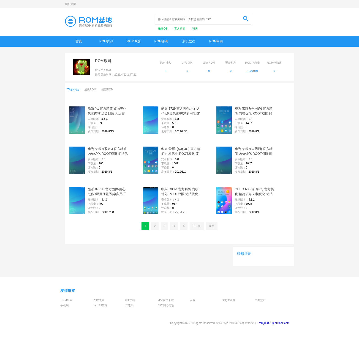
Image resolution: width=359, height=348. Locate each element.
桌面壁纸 (260, 300)
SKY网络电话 (166, 305)
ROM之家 (99, 300)
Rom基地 (88, 21)
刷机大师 (70, 4)
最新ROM (107, 89)
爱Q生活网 (228, 300)
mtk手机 (130, 300)
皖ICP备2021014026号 (230, 323)
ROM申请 (216, 41)
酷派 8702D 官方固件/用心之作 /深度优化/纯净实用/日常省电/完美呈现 (107, 191)
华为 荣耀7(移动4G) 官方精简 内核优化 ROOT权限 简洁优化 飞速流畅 (180, 151)
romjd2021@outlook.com (274, 323)
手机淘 (64, 305)
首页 (79, 41)
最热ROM (90, 89)
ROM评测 (161, 41)
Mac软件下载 (166, 300)
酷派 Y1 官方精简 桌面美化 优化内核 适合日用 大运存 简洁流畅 (107, 111)
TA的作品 (73, 89)
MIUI (195, 28)
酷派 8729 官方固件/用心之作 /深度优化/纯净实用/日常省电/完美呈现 (180, 111)
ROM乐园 (66, 300)
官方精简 (180, 28)
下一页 (197, 226)
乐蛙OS (163, 28)
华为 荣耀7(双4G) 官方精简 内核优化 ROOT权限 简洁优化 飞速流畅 (108, 151)
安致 (192, 300)
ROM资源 (106, 41)
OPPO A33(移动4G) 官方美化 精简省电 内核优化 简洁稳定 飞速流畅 (254, 191)
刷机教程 (188, 41)
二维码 (129, 305)
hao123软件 (100, 305)
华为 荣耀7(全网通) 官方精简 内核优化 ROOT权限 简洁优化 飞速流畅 (253, 111)
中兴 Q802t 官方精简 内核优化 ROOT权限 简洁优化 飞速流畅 (179, 191)
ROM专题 (134, 41)
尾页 (212, 226)
